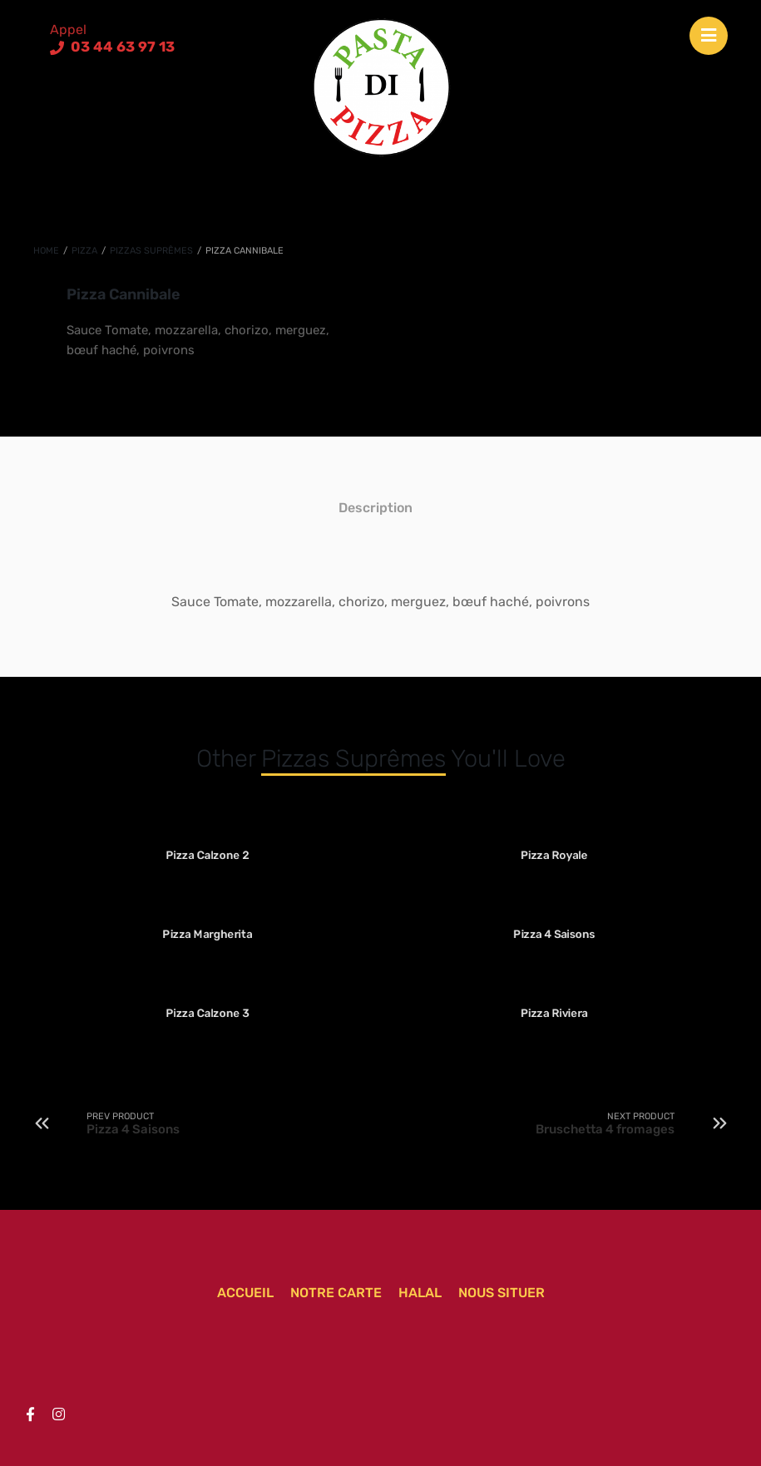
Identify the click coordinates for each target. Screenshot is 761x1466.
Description (375, 508)
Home (46, 250)
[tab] (375, 507)
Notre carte (336, 1293)
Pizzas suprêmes (151, 250)
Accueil (245, 1293)
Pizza (84, 250)
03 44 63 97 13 (121, 46)
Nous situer (501, 1293)
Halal (420, 1293)
